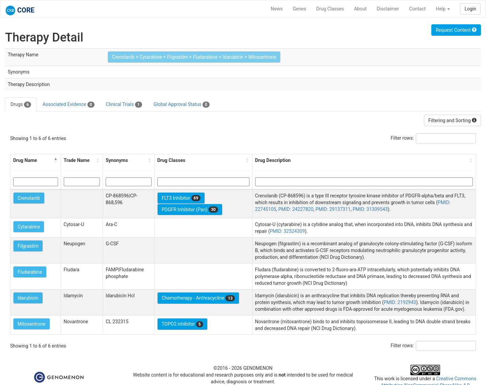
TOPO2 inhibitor (182, 324)
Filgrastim (28, 246)
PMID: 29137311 (333, 209)
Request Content (456, 30)
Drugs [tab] (20, 105)
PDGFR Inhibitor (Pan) (190, 210)
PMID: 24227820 (296, 209)
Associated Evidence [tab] (68, 105)
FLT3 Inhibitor (181, 198)
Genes (299, 8)
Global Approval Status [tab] (182, 105)
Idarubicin (28, 298)
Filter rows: (402, 138)
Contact (417, 8)
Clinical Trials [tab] (124, 105)
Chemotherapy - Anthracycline (198, 298)
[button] (56, 160)
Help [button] (443, 8)
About (360, 8)
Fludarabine (30, 272)
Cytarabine (29, 226)
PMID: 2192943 (400, 302)
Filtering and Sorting (452, 120)
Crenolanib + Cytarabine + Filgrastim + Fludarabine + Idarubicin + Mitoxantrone (194, 57)
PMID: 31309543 (370, 209)
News (276, 8)
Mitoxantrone (32, 324)
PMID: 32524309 (287, 231)
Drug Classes (330, 8)
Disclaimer (388, 8)
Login (470, 8)
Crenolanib (29, 198)
